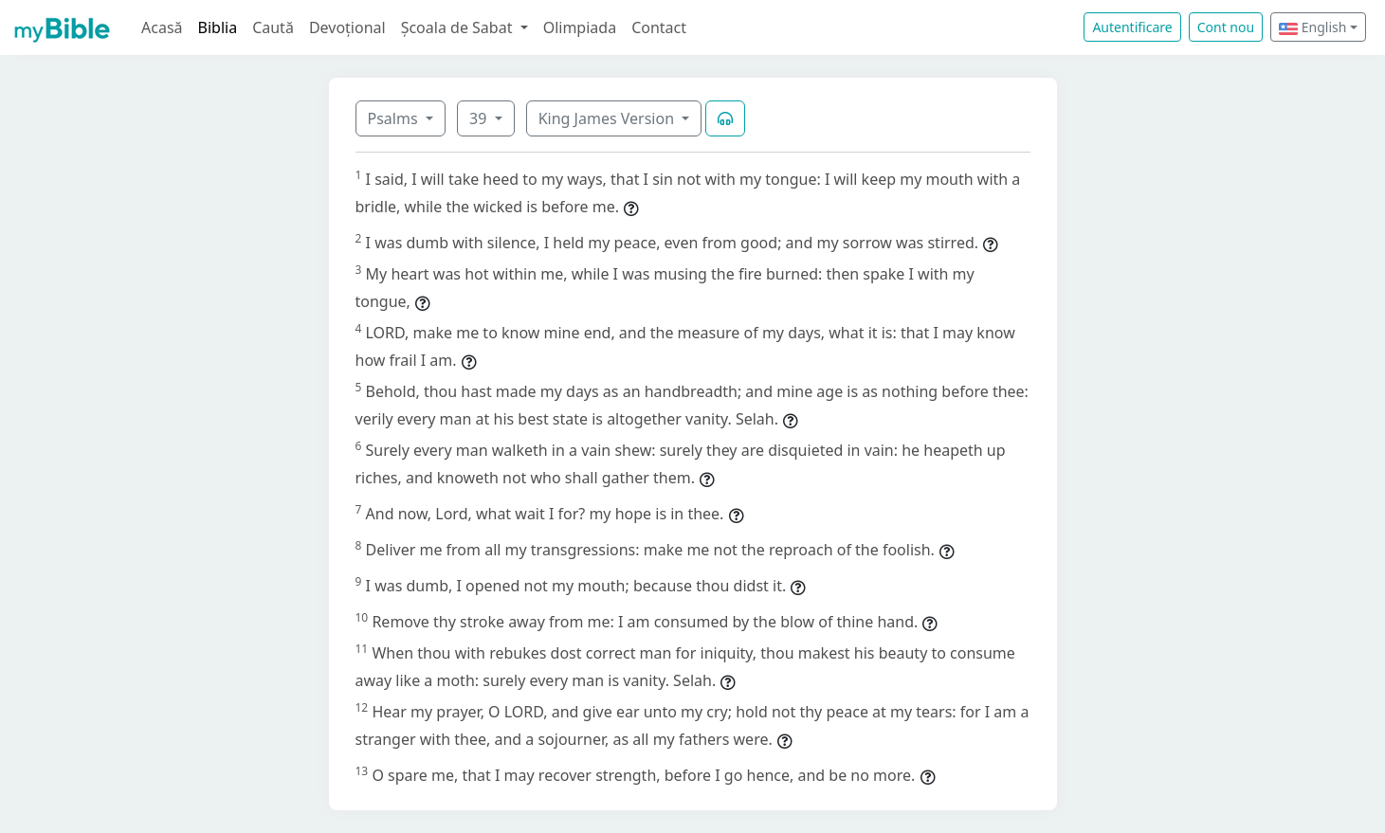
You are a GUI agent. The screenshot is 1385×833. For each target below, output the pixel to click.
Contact (658, 27)
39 (479, 118)
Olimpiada (579, 27)
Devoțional (347, 27)
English (1312, 27)
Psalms (395, 118)
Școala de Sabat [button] (459, 27)
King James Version (608, 118)
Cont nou (1225, 27)
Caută (273, 27)
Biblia (218, 27)
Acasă (162, 27)
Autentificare (1132, 27)
